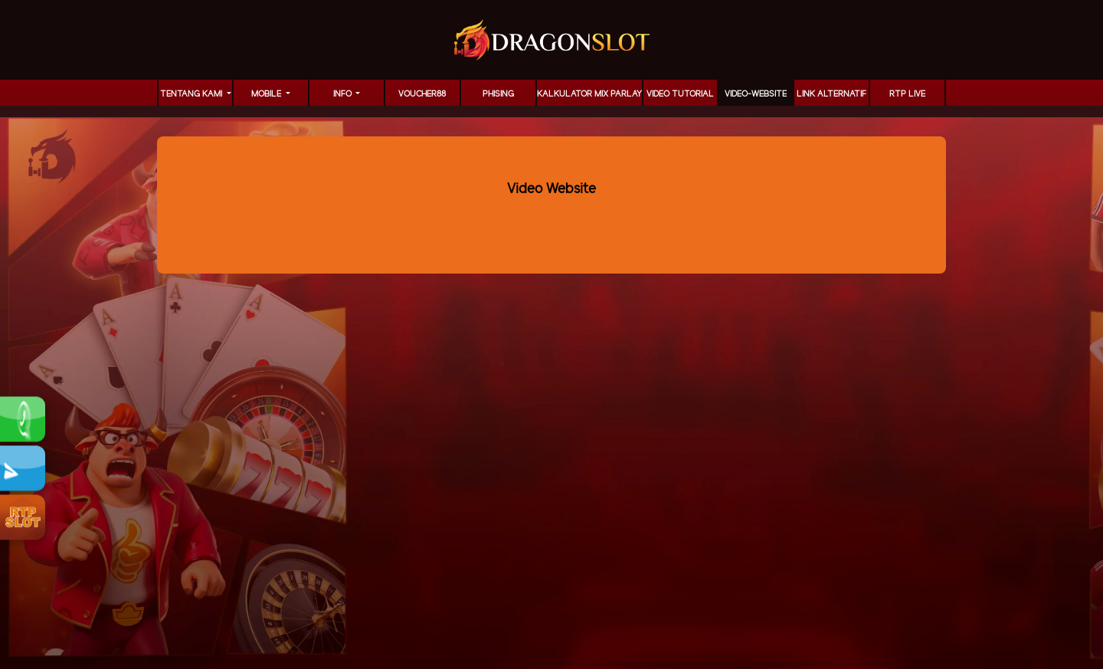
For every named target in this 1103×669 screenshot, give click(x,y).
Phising (498, 94)
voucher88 (422, 94)
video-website (756, 94)
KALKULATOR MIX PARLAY (589, 94)
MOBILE (267, 94)
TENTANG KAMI (192, 94)
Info (343, 94)
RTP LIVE (907, 94)
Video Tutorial (680, 94)
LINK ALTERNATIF (831, 94)
